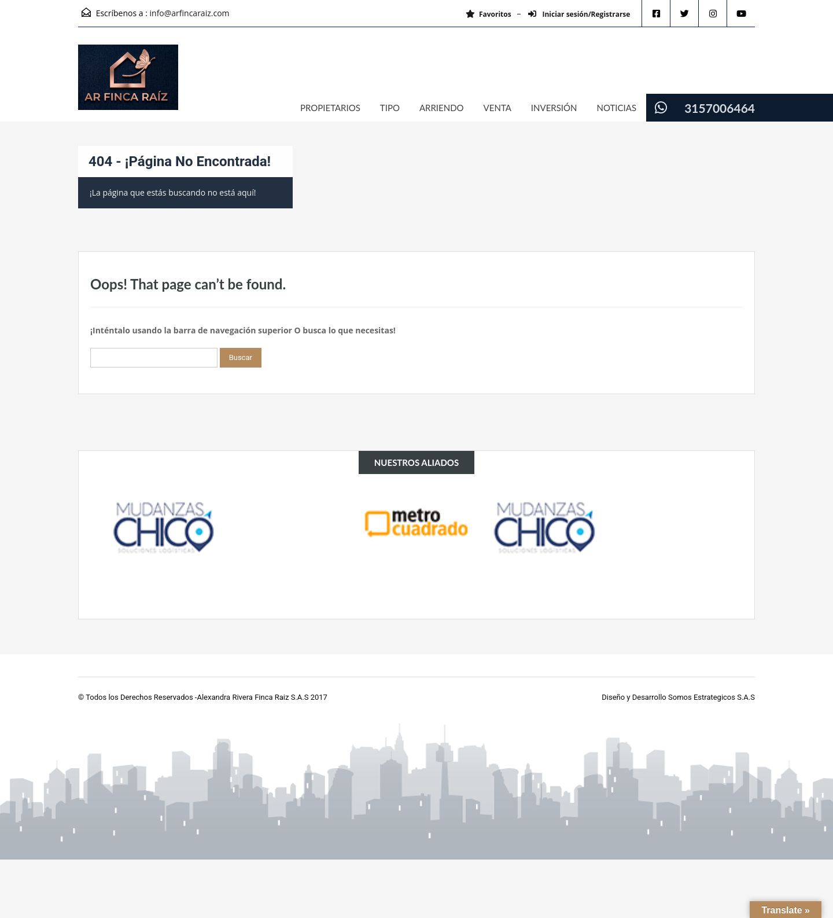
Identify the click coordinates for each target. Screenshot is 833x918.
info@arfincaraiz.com (190, 13)
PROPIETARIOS (330, 107)
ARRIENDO (441, 107)
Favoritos (485, 14)
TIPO (390, 107)
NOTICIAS (617, 107)
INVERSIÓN (554, 107)
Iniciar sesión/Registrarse (577, 14)
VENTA (497, 107)
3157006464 (719, 108)
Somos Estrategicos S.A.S (711, 697)
